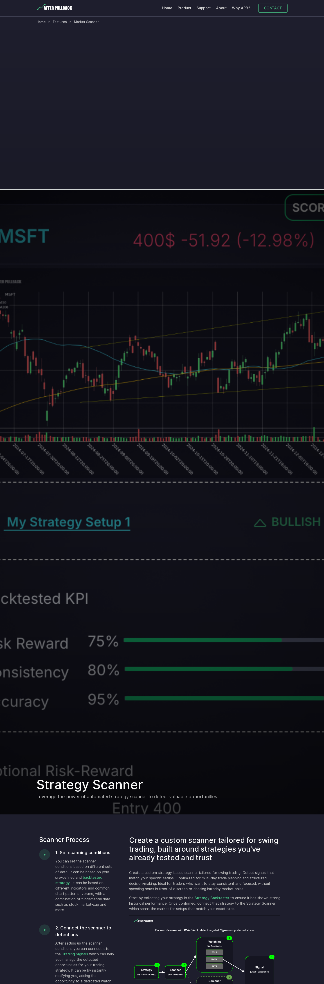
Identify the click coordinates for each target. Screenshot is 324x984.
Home (167, 8)
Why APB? (241, 8)
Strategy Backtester (212, 898)
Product (184, 8)
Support (204, 8)
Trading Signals (75, 954)
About (221, 8)
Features (60, 22)
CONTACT (273, 8)
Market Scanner (86, 22)
